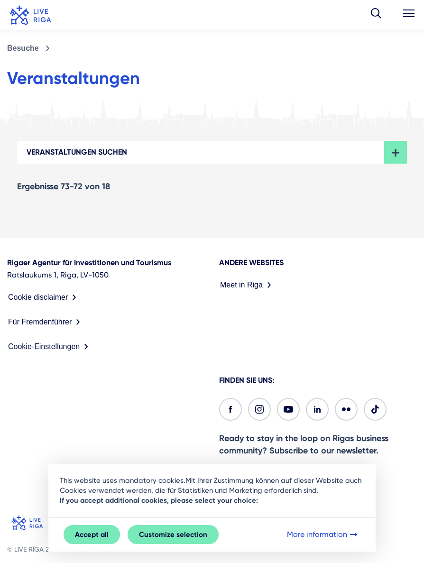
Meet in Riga (247, 285)
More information (323, 534)
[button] (376, 15)
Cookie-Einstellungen (50, 346)
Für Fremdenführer (46, 322)
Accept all (92, 534)
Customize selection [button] (173, 534)
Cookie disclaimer (44, 297)
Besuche (23, 48)
